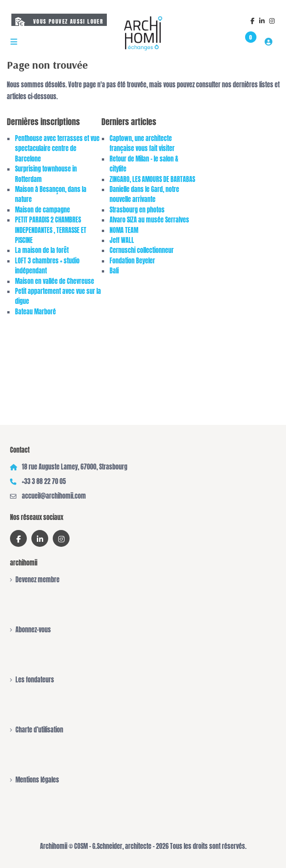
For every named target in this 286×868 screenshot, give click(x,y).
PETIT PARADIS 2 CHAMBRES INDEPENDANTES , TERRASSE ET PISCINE (50, 230)
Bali (114, 271)
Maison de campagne (42, 210)
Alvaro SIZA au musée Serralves (149, 220)
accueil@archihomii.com (54, 496)
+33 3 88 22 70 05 (44, 481)
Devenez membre (37, 580)
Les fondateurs (34, 680)
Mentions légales (37, 780)
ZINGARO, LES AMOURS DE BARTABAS (152, 179)
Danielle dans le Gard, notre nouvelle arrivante (144, 194)
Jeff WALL (122, 240)
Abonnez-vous (33, 630)
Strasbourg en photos (137, 210)
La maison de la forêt (42, 250)
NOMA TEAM (124, 230)
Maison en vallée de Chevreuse (54, 281)
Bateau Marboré (35, 312)
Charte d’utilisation (39, 730)
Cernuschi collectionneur (142, 250)
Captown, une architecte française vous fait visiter (142, 143)
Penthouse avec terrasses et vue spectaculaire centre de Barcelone (57, 149)
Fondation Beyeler (132, 261)
